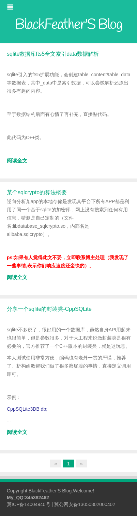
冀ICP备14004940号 (28, 504)
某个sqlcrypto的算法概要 (37, 192)
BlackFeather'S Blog (50, 490)
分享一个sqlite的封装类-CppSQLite (49, 309)
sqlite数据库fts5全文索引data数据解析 (53, 54)
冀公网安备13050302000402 (84, 504)
